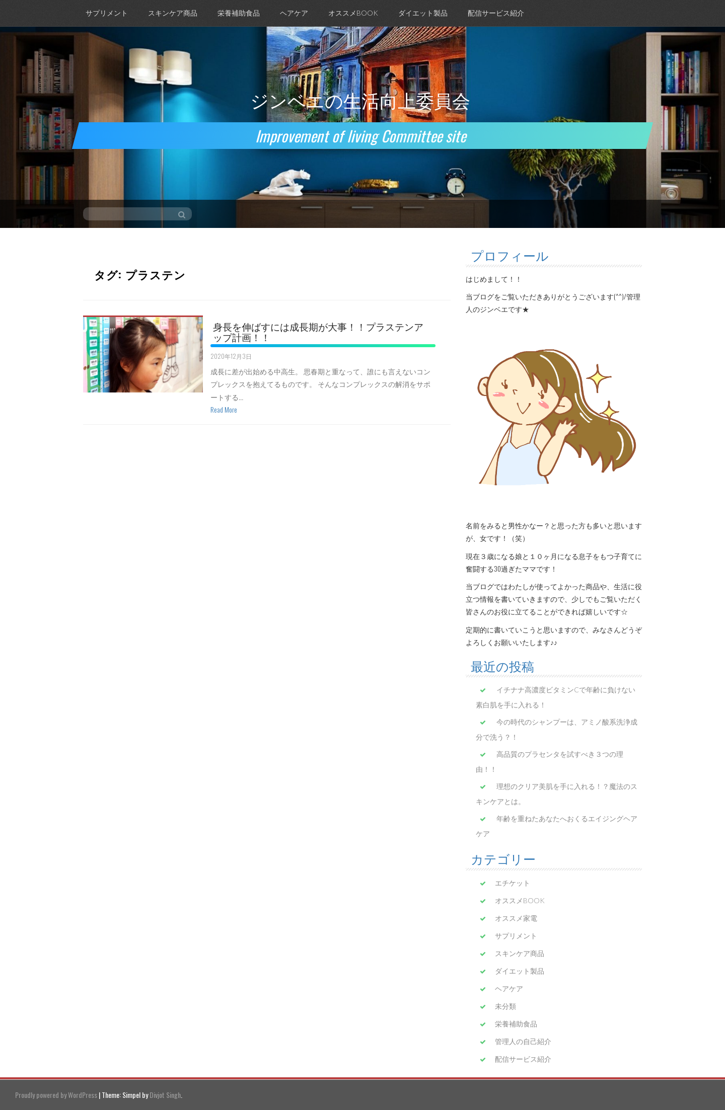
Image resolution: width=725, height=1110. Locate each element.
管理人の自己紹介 (523, 1041)
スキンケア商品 (172, 13)
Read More (223, 409)
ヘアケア (294, 13)
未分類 (505, 1006)
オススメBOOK (353, 13)
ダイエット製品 (423, 13)
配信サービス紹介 (496, 13)
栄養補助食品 (239, 13)
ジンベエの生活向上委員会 (360, 99)
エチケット (512, 883)
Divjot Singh (165, 1094)
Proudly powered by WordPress (56, 1094)
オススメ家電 (516, 918)
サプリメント (107, 13)
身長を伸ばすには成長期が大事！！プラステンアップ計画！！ (318, 331)
